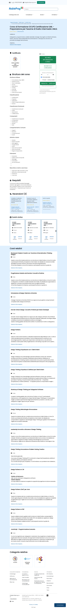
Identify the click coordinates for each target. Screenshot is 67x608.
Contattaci (41, 2)
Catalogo (13, 574)
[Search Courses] (41, 9)
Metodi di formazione (13, 579)
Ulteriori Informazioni (15, 44)
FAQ (48, 588)
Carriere (49, 585)
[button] (55, 231)
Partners (49, 578)
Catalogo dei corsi (14, 15)
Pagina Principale (14, 22)
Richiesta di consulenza (25, 580)
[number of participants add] (54, 75)
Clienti (49, 581)
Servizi (42, 15)
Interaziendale (46, 77)
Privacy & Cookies (33, 604)
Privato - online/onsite (48, 80)
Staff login (33, 607)
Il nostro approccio (25, 574)
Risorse (12, 582)
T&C (48, 590)
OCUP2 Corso (28, 22)
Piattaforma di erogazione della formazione (39, 582)
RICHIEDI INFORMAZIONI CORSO (48, 60)
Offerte (12, 576)
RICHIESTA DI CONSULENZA (48, 67)
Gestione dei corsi (38, 578)
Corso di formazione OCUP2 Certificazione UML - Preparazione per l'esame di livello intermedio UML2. (32, 23)
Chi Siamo (54, 15)
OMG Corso (21, 22)
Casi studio (25, 577)
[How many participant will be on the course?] (48, 75)
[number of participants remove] (42, 75)
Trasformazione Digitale (39, 574)
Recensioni (50, 583)
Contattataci (60, 605)
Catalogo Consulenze (25, 584)
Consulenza (29, 15)
